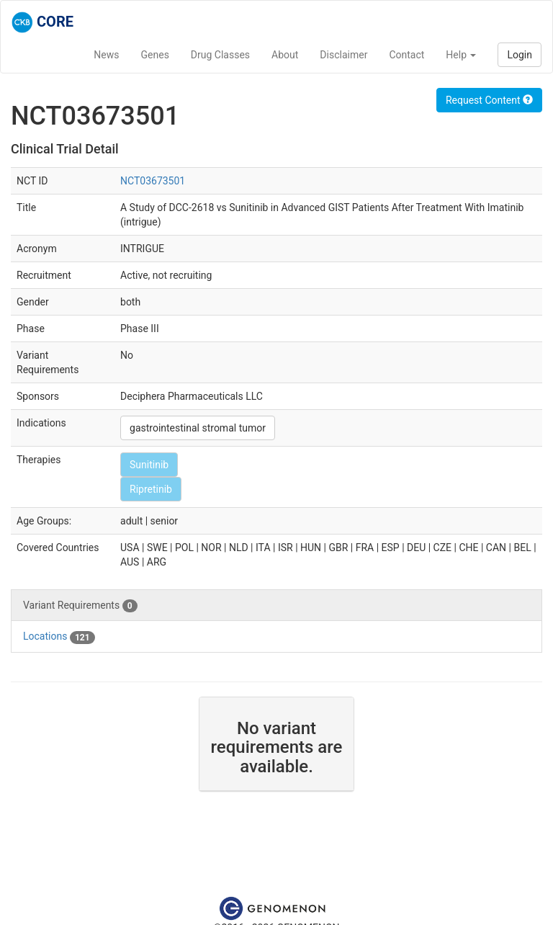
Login (519, 55)
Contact (406, 55)
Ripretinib (151, 489)
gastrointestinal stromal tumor (198, 428)
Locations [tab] (59, 636)
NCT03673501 (152, 181)
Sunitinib (149, 464)
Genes (155, 55)
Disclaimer (343, 55)
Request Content (489, 100)
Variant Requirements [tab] (80, 605)
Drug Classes (220, 55)
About (284, 55)
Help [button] (461, 55)
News (106, 55)
